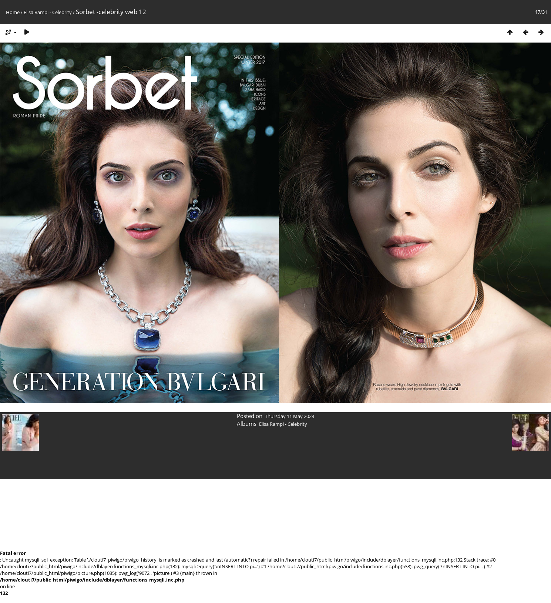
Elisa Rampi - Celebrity (48, 12)
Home (13, 12)
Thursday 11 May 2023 (289, 416)
